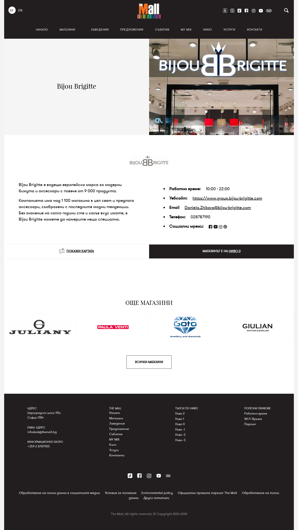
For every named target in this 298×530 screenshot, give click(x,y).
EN (20, 10)
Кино (207, 30)
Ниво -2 (180, 435)
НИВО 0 (234, 251)
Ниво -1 (180, 429)
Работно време (255, 413)
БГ (12, 10)
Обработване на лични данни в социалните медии (59, 493)
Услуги (229, 30)
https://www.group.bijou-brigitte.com (227, 198)
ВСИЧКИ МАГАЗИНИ (149, 362)
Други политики (156, 498)
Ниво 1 (179, 419)
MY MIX (186, 30)
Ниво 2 (180, 413)
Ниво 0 (180, 424)
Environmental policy (157, 493)
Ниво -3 (180, 440)
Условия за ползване (120, 493)
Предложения (131, 30)
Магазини (67, 30)
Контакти (254, 30)
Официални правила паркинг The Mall (207, 493)
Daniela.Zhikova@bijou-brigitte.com (218, 207)
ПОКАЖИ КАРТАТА (76, 250)
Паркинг (250, 424)
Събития (162, 30)
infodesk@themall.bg (42, 432)
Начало (42, 30)
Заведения (100, 30)
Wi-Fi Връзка (253, 419)
